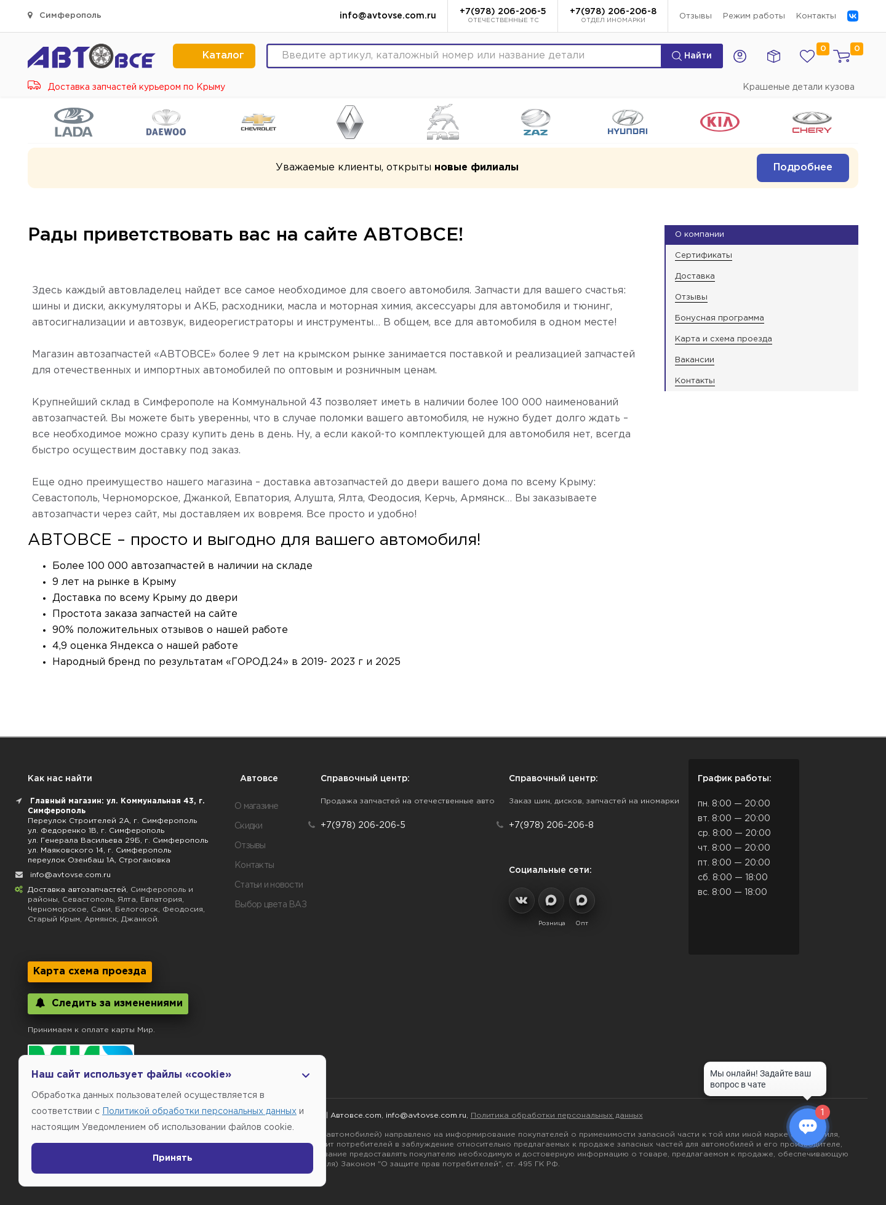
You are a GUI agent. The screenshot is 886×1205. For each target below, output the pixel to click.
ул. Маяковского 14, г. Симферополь (99, 850)
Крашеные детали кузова (799, 87)
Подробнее (802, 167)
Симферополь (65, 15)
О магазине (256, 806)
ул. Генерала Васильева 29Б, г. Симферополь (118, 840)
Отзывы (695, 16)
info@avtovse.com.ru (388, 16)
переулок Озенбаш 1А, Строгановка (99, 860)
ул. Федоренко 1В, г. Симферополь (96, 830)
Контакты (816, 16)
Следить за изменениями (108, 1003)
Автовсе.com (355, 1115)
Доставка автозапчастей (77, 889)
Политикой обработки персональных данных (199, 1111)
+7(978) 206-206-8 (613, 16)
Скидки (248, 826)
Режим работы (754, 16)
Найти (692, 56)
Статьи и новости (268, 885)
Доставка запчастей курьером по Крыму (126, 87)
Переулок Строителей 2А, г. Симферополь (112, 820)
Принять (173, 1158)
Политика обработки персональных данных (557, 1115)
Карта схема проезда (89, 971)
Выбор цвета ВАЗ (270, 905)
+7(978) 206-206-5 (503, 16)
